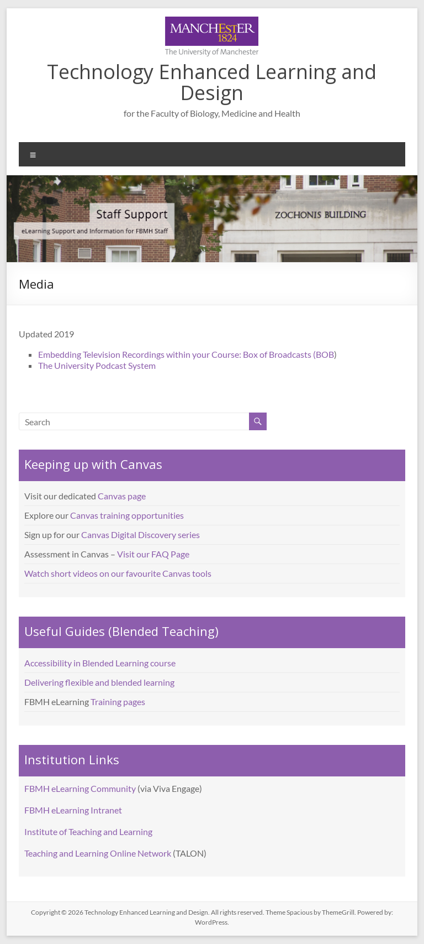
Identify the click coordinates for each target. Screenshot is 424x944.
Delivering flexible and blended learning (99, 682)
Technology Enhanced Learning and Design (212, 82)
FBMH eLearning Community (80, 788)
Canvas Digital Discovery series (140, 534)
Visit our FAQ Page (153, 554)
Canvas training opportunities (127, 515)
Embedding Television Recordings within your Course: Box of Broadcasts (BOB (186, 354)
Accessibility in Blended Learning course (100, 663)
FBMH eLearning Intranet (73, 810)
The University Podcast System (97, 365)
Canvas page (122, 496)
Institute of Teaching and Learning (88, 831)
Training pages (118, 701)
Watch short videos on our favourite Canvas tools (117, 573)
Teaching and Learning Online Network (97, 853)
